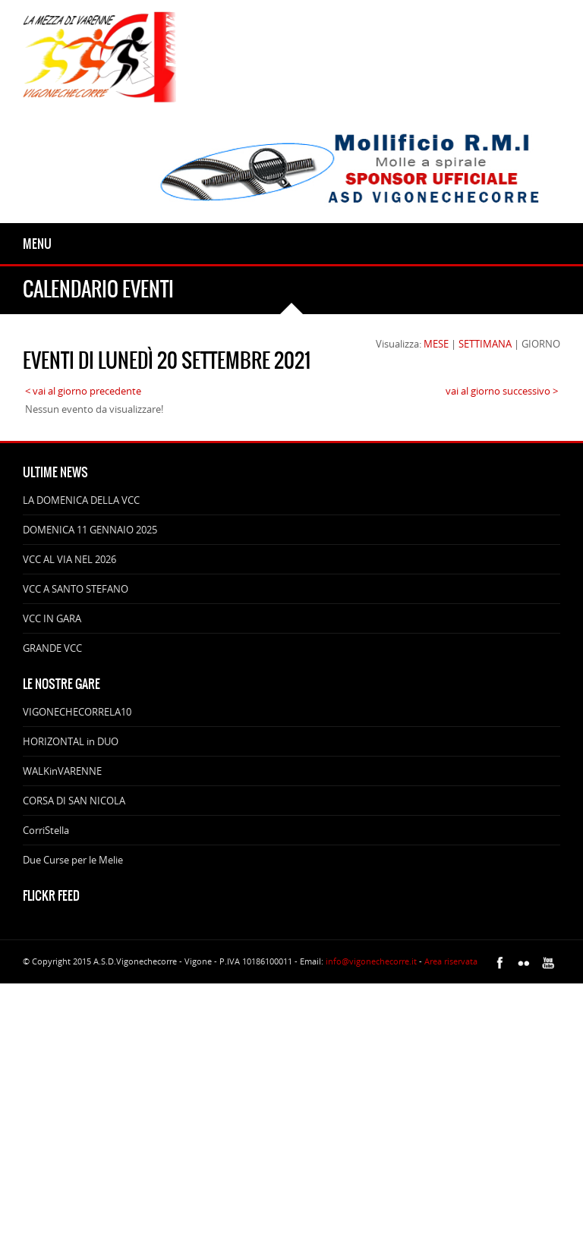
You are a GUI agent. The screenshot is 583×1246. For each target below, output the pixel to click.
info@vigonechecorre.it (371, 961)
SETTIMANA (485, 344)
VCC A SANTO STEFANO (75, 589)
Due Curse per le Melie (73, 860)
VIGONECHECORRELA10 (77, 712)
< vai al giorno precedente (83, 391)
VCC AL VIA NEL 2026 (69, 559)
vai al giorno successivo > (502, 391)
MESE (436, 344)
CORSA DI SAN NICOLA (74, 800)
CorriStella (46, 830)
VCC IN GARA (52, 618)
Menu (37, 243)
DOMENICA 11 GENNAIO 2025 (90, 529)
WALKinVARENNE (62, 771)
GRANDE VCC (52, 648)
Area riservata (450, 961)
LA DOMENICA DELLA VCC (81, 500)
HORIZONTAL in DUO (70, 741)
